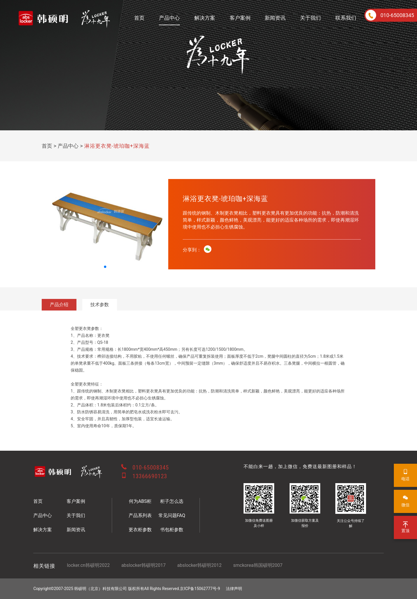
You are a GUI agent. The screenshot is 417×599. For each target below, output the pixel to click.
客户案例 (240, 18)
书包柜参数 (171, 529)
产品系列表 (140, 515)
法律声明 (234, 588)
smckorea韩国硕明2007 (257, 565)
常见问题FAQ (171, 515)
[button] (105, 267)
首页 (139, 18)
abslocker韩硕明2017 (143, 565)
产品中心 (169, 18)
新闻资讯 (275, 18)
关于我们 (310, 18)
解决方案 (204, 18)
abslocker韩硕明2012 (199, 565)
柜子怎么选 (171, 501)
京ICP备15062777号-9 (200, 588)
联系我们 (345, 18)
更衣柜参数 (140, 529)
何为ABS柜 (140, 501)
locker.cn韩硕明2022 (88, 565)
